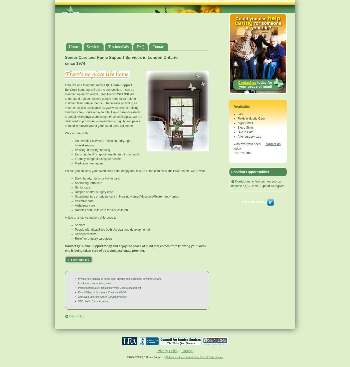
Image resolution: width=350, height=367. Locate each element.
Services (93, 47)
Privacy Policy (167, 351)
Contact (158, 47)
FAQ (140, 47)
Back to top (76, 316)
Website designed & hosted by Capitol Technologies (194, 357)
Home (74, 47)
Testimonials (118, 47)
